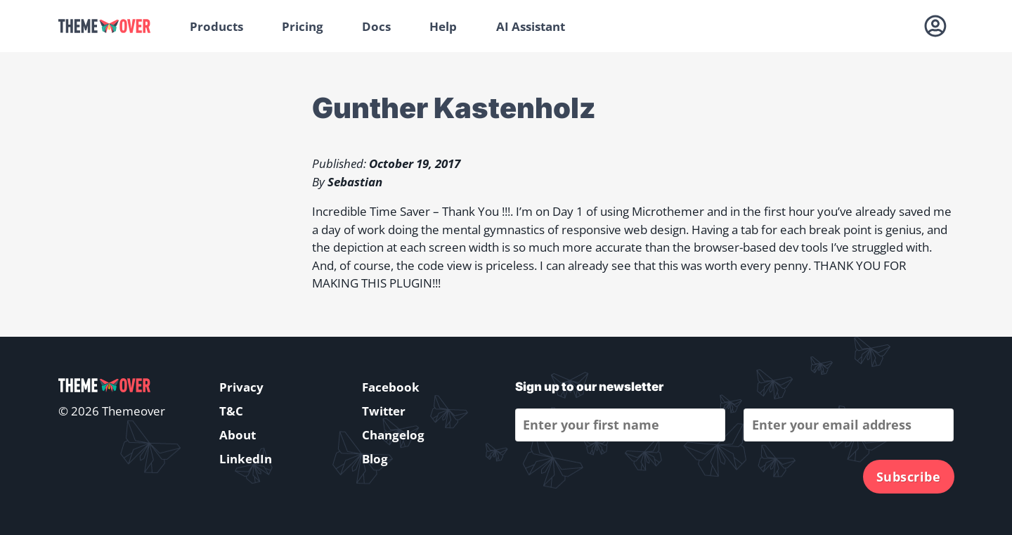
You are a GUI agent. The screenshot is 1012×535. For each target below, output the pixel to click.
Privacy (241, 387)
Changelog (393, 435)
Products (216, 26)
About (237, 435)
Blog (375, 459)
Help (443, 26)
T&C (231, 411)
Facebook (391, 387)
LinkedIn (245, 459)
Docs (376, 26)
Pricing (302, 26)
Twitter (384, 411)
